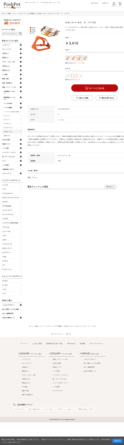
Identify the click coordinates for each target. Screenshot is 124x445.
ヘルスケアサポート (95, 359)
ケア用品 (20, 387)
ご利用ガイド (105, 3)
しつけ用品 (56, 387)
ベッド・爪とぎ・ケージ (60, 383)
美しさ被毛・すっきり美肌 (97, 363)
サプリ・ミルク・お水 (24, 375)
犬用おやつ (20, 367)
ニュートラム (48, 409)
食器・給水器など (22, 394)
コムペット (70, 409)
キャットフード (22, 363)
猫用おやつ (20, 371)
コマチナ (60, 409)
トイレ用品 (56, 371)
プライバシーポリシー (96, 343)
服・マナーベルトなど (60, 379)
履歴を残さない (110, 186)
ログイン (114, 6)
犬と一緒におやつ (34, 409)
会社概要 (82, 343)
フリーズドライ (19, 409)
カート (120, 6)
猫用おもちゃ (21, 383)
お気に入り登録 (83, 98)
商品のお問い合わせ (108, 98)
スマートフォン (58, 334)
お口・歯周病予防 (94, 367)
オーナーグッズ (57, 390)
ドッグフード (21, 359)
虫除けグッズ (57, 367)
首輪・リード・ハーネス (60, 359)
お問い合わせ (94, 3)
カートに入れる (96, 88)
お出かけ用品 (57, 363)
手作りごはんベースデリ (86, 409)
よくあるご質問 (37, 343)
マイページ (24, 343)
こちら (9, 442)
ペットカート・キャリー (60, 375)
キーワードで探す (8, 29)
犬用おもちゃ (21, 379)
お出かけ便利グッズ (95, 371)
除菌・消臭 (20, 390)
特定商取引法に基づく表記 (54, 343)
